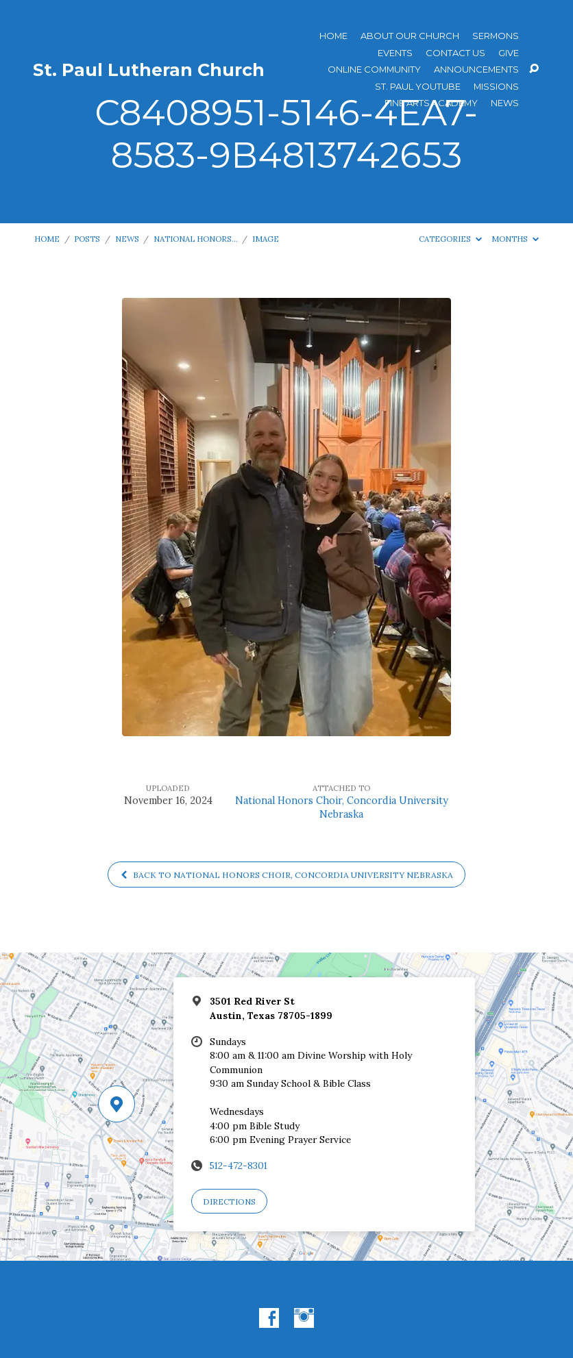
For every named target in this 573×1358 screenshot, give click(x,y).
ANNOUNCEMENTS (476, 69)
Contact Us (455, 53)
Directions (229, 1201)
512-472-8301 (238, 1165)
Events (395, 53)
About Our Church (410, 36)
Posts (87, 239)
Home (333, 36)
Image (265, 239)
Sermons (495, 36)
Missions (496, 86)
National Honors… (196, 239)
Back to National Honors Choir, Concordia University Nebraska (286, 875)
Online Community (374, 69)
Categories (450, 239)
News (505, 103)
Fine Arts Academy (431, 103)
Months (515, 239)
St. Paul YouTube (418, 86)
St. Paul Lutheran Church (149, 70)
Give (508, 53)
